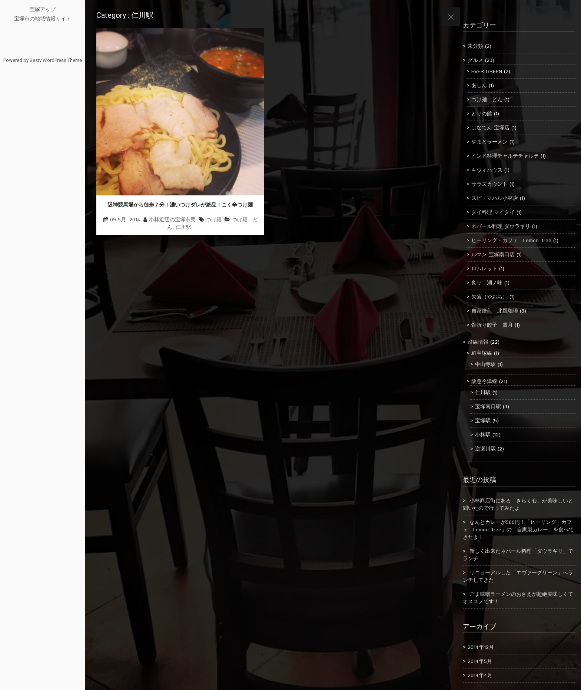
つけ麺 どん (486, 99)
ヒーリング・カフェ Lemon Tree (511, 240)
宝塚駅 (483, 421)
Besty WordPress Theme (56, 60)
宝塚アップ (43, 9)
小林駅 (483, 435)
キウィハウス (486, 170)
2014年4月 (480, 675)
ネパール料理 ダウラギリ (500, 226)
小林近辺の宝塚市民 (172, 220)
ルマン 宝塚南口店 (493, 254)
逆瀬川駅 (485, 449)
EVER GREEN (486, 71)
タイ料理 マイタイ (493, 212)
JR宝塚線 (481, 353)
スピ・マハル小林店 (494, 198)
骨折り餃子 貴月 (492, 325)
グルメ (475, 60)
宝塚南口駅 (488, 406)
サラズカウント (489, 184)
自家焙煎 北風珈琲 (494, 311)
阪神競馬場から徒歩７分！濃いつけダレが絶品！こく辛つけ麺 (180, 205)
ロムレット (484, 269)
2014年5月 (480, 661)
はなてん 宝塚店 (490, 128)
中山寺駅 (485, 364)
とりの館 (481, 114)
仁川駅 (183, 227)
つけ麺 (214, 220)
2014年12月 (481, 647)
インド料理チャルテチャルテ (505, 156)
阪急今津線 (484, 381)
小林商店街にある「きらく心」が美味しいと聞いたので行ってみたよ (518, 504)
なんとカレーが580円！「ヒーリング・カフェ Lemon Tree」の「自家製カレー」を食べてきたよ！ (518, 530)
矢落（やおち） (489, 297)
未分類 (475, 46)
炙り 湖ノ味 (486, 283)
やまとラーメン (489, 142)
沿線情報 (478, 342)
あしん (479, 85)
